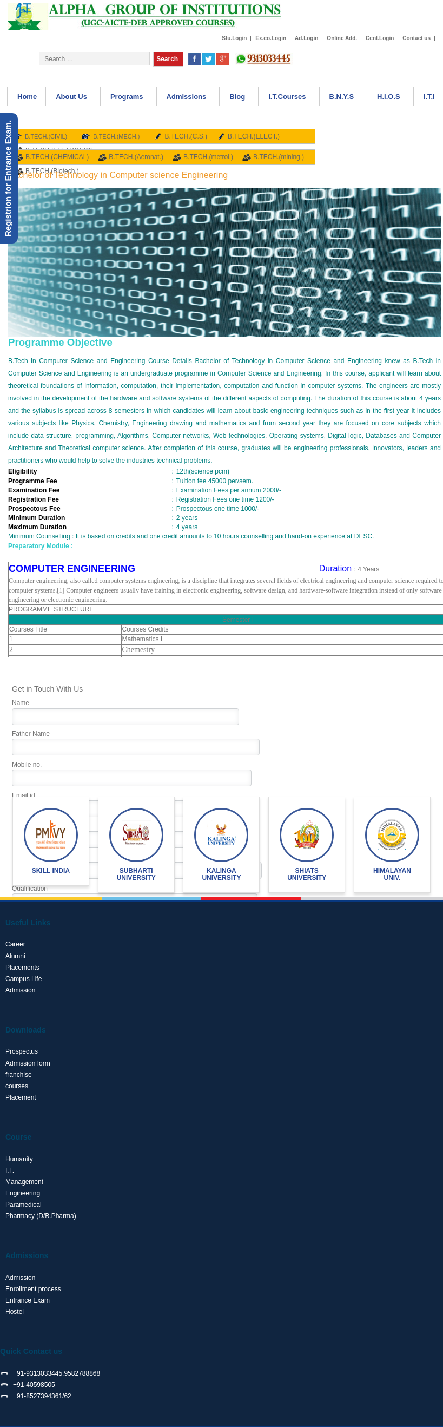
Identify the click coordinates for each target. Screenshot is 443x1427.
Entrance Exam (27, 1300)
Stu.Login (234, 38)
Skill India (51, 870)
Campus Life (23, 979)
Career (15, 944)
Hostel (14, 1312)
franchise (18, 1075)
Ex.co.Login (270, 38)
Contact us (416, 38)
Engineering (22, 1193)
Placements (22, 967)
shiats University (306, 874)
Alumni (15, 956)
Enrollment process (33, 1289)
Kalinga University (221, 874)
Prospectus (21, 1051)
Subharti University (136, 874)
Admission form (27, 1063)
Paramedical (23, 1204)
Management (24, 1182)
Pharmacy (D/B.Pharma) (40, 1216)
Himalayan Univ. (392, 874)
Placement (20, 1097)
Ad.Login (306, 38)
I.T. (9, 1170)
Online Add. (342, 38)
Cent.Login (380, 38)
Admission (20, 990)
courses (16, 1086)
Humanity (19, 1159)
